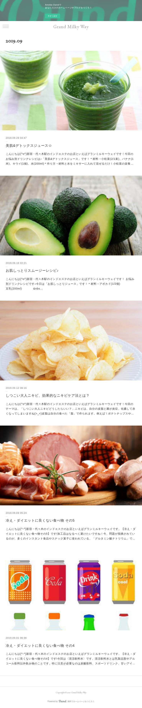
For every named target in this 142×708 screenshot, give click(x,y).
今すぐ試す (52, 16)
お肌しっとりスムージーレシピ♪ (32, 270)
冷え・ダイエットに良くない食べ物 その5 (40, 520)
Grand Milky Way (71, 26)
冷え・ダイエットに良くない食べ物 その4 (40, 646)
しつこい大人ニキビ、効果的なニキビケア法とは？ (48, 395)
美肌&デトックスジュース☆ (29, 146)
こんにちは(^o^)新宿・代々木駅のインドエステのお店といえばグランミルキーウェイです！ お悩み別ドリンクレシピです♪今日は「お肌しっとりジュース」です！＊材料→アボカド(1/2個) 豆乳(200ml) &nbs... (70, 283)
